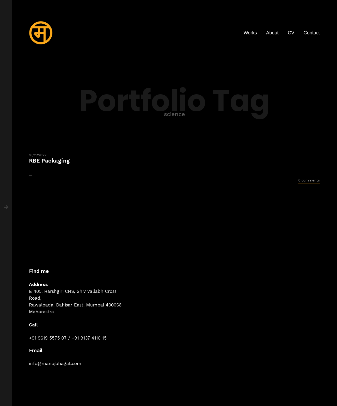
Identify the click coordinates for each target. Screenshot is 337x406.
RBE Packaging (49, 160)
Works (250, 32)
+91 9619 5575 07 (48, 338)
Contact (312, 32)
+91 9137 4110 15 (89, 338)
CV (291, 32)
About (272, 32)
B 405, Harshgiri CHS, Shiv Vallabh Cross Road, (73, 295)
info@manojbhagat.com (55, 363)
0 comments (309, 180)
